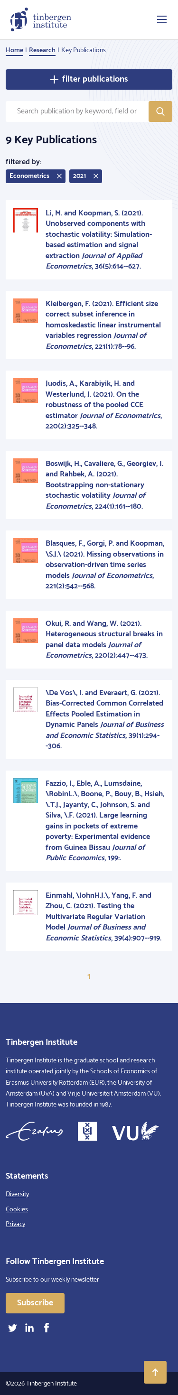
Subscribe (35, 1303)
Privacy (15, 1224)
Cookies (17, 1209)
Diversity (17, 1194)
